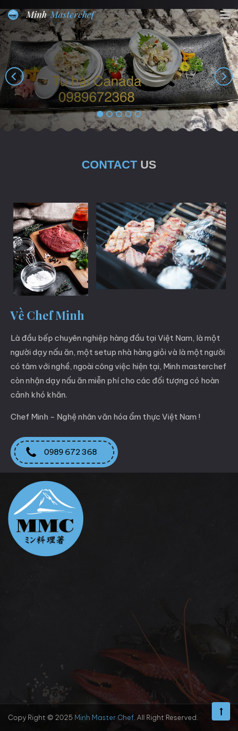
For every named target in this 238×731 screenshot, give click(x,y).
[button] (100, 114)
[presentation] (14, 76)
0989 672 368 (64, 452)
